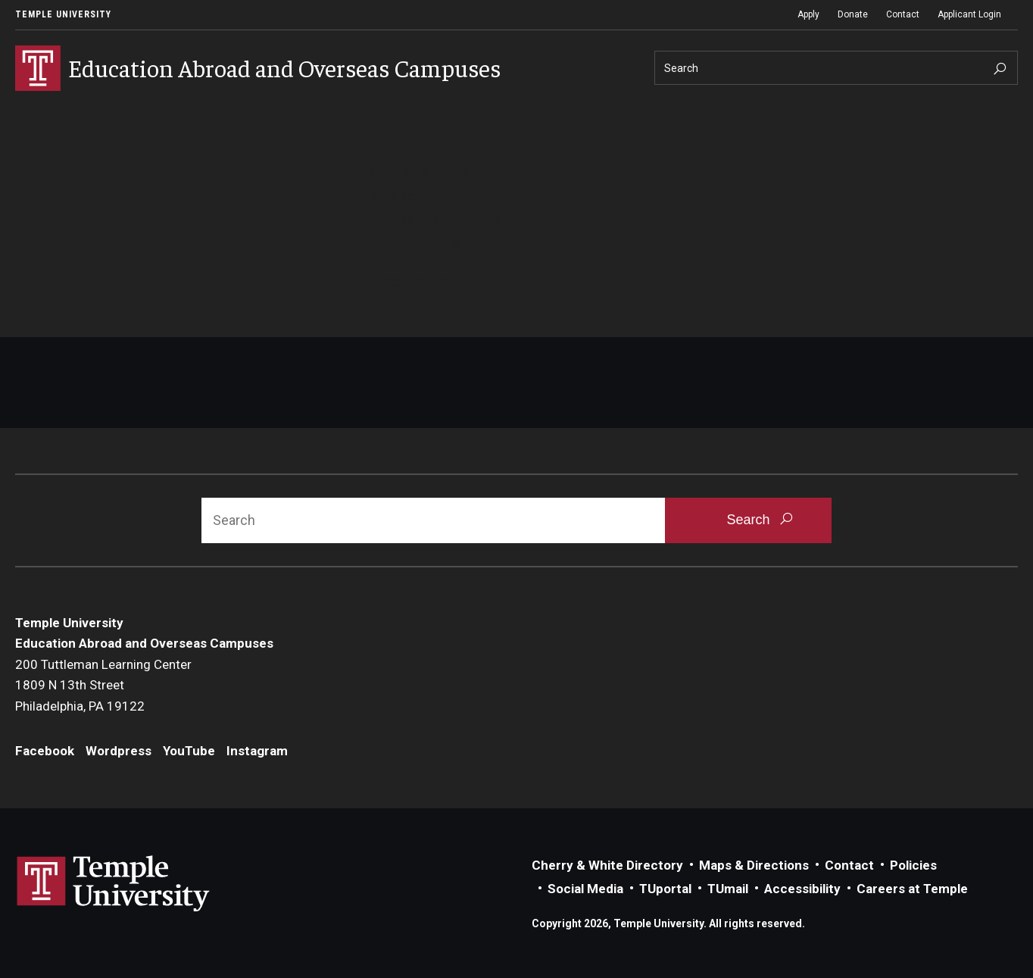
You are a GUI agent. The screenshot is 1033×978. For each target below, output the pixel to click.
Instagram (257, 750)
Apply (808, 14)
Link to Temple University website (113, 884)
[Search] (836, 68)
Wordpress (118, 750)
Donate (853, 14)
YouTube (189, 750)
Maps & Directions (754, 865)
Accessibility (802, 888)
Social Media (585, 888)
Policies (913, 865)
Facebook (44, 750)
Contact (902, 14)
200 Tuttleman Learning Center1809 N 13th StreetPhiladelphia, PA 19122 (103, 685)
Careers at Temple (912, 888)
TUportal (665, 888)
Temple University (63, 14)
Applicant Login (969, 14)
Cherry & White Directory (607, 865)
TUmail (727, 888)
